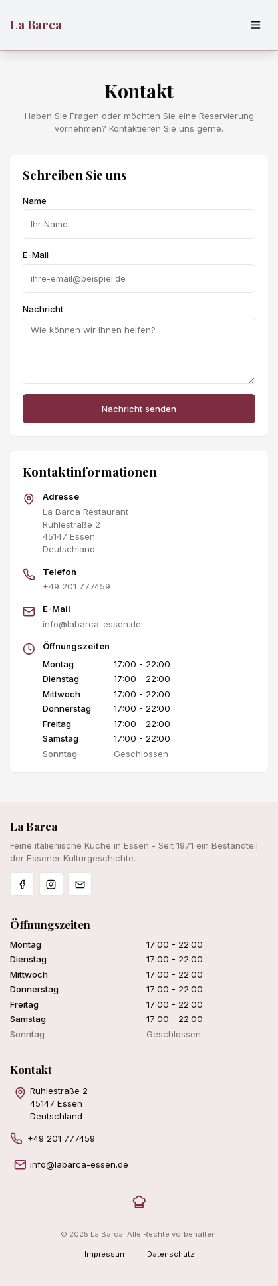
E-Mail (36, 254)
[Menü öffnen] (256, 25)
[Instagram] (51, 884)
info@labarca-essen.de (92, 624)
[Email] (80, 884)
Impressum (105, 1254)
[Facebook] (22, 884)
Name (35, 200)
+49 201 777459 (76, 586)
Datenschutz (170, 1254)
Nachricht (43, 309)
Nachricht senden (139, 408)
